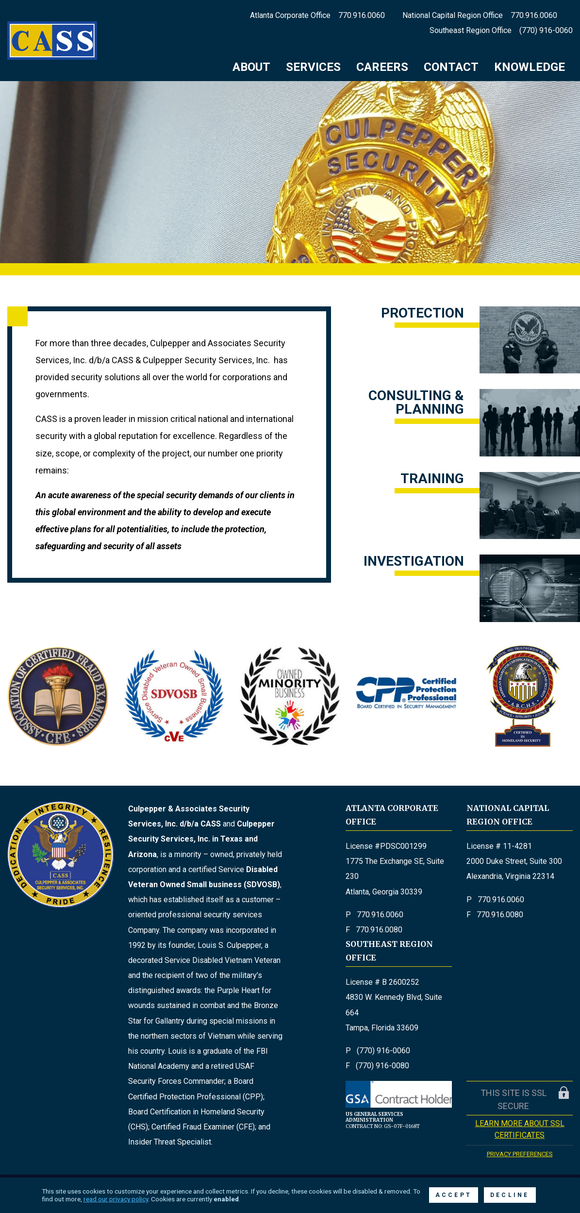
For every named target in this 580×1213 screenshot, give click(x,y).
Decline (509, 1195)
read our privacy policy (115, 1199)
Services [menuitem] (313, 67)
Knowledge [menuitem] (529, 67)
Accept (453, 1195)
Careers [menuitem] (382, 67)
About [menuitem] (251, 67)
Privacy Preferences (520, 1154)
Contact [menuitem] (451, 67)
